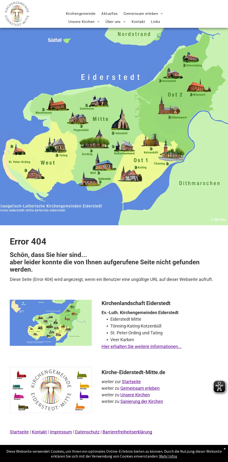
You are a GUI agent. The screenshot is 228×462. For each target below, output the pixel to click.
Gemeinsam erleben (140, 388)
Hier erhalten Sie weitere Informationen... (142, 346)
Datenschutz (87, 431)
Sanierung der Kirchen (141, 401)
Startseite (131, 381)
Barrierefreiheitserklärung (127, 431)
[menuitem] (81, 14)
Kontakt (39, 431)
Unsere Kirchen (135, 394)
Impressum (61, 431)
